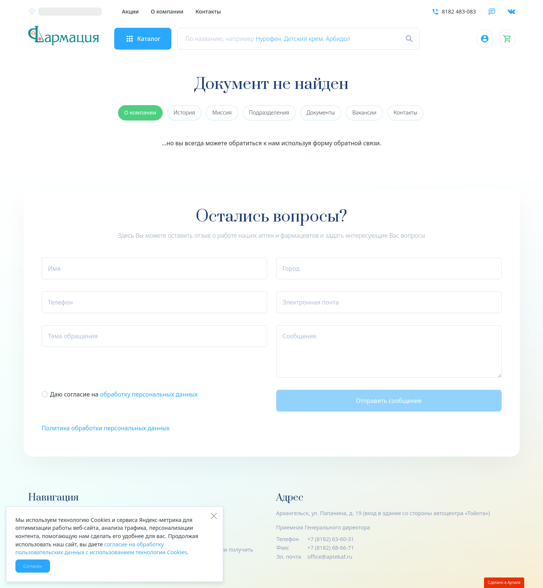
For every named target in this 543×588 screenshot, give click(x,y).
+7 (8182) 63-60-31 (330, 539)
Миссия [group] (222, 112)
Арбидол (345, 39)
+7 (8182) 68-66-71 (330, 547)
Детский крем (311, 39)
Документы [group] (321, 112)
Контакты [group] (405, 112)
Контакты (208, 11)
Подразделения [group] (269, 112)
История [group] (184, 112)
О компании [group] (140, 112)
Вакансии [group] (364, 112)
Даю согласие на (124, 394)
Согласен (32, 566)
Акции (130, 11)
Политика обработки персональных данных (106, 428)
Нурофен (276, 39)
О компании (167, 11)
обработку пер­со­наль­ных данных (149, 394)
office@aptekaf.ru (329, 556)
